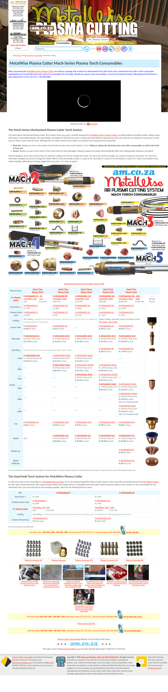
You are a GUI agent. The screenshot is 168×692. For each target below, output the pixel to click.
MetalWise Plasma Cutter (53, 482)
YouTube (92, 124)
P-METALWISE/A (30, 326)
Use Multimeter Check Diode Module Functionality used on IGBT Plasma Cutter (138, 583)
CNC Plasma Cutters (150, 482)
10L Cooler (103, 322)
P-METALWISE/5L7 (126, 312)
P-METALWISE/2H (126, 492)
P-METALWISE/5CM (127, 422)
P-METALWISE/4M (106, 305)
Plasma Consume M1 (33, 560)
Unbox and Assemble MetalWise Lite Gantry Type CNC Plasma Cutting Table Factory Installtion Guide (73, 584)
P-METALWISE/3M (82, 305)
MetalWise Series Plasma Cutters (103, 135)
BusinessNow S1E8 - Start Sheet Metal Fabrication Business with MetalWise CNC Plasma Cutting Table (95, 584)
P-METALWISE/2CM (61, 422)
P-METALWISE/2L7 (60, 312)
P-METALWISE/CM (31, 422)
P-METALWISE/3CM (83, 422)
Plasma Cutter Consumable (33, 55)
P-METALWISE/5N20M (128, 393)
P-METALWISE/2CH (103, 518)
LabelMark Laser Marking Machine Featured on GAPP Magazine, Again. (29, 583)
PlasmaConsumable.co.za (69, 649)
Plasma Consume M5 (86, 623)
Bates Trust (49, 663)
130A (112, 507)
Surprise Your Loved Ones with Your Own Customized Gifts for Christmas (116, 583)
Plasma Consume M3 (109, 560)
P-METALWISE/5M (126, 305)
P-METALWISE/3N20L (84, 355)
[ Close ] (18, 48)
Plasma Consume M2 (84, 560)
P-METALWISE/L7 (31, 312)
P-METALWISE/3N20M (84, 365)
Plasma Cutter (22, 509)
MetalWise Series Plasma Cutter (40, 71)
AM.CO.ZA (18, 55)
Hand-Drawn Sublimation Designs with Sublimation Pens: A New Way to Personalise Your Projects (51, 584)
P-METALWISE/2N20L (61, 355)
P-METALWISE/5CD (126, 460)
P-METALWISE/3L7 (82, 312)
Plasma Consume (59, 560)
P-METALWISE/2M (60, 305)
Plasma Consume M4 (134, 560)
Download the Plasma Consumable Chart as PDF (84, 284)
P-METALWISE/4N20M (108, 374)
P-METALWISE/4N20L (108, 365)
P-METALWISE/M (31, 305)
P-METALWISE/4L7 (106, 312)
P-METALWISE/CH (40, 518)
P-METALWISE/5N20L (127, 384)
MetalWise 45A (39, 507)
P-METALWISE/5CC (126, 450)
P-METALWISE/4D (106, 348)
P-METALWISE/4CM (107, 422)
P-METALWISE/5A (126, 326)
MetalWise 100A (102, 507)
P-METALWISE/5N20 (127, 406)
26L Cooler (113, 322)
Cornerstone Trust (154, 668)
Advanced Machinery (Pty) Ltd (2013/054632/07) (100, 657)
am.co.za (65, 135)
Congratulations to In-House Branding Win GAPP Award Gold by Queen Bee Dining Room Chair (84, 608)
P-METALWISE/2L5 (102, 501)
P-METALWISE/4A (106, 326)
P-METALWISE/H (63, 492)
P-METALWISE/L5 (40, 501)
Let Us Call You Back (18, 45)
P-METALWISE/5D (126, 348)
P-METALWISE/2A (60, 326)
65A (48, 507)
